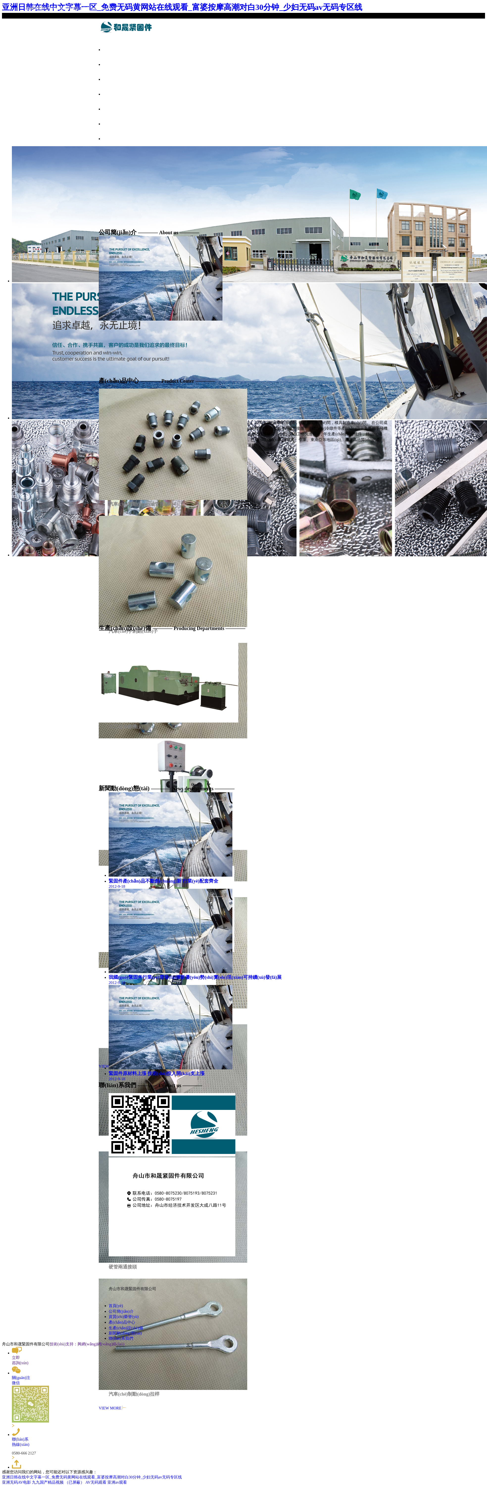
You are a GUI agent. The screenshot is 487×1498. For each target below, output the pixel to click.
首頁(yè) (111, 50)
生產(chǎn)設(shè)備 (121, 109)
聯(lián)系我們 (116, 139)
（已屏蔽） (74, 1482)
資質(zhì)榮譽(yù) (119, 79)
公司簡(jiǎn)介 (116, 65)
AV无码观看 (95, 1482)
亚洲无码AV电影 (16, 1482)
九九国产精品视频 (48, 1482)
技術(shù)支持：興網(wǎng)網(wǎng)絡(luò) (86, 1344)
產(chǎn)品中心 (117, 94)
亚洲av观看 (117, 1482)
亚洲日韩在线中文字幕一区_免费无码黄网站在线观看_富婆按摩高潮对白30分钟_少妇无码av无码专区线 (92, 1477)
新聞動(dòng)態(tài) (120, 124)
